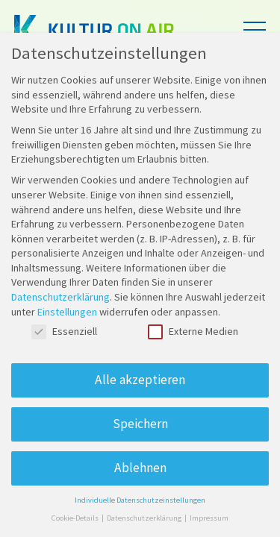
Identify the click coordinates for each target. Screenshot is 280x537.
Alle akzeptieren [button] (140, 379)
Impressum (209, 518)
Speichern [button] (140, 423)
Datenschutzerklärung (60, 297)
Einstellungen (67, 311)
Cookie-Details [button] (76, 518)
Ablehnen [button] (140, 467)
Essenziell (64, 331)
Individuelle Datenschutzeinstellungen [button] (140, 500)
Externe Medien (193, 331)
